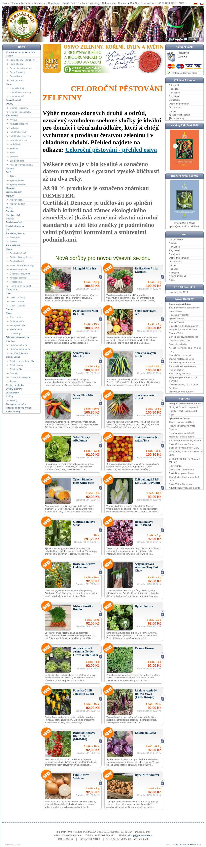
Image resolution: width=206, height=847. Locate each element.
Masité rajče (16, 329)
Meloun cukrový (17, 204)
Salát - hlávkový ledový (21, 257)
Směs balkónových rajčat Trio (183, 337)
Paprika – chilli (13, 215)
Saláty (9, 249)
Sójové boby (16, 76)
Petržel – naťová (14, 222)
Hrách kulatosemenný (20, 92)
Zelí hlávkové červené (20, 136)
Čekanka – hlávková (20, 273)
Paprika (9, 211)
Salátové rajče (17, 321)
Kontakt (122, 3)
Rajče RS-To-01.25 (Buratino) (183, 326)
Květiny (9, 396)
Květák (13, 120)
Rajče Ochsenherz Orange (182, 444)
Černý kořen (12, 289)
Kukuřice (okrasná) (19, 353)
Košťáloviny (12, 115)
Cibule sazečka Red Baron (182, 422)
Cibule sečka (16, 369)
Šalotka (13, 381)
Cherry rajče (16, 317)
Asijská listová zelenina (21, 165)
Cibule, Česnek (13, 357)
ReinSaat (135, 3)
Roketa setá (16, 282)
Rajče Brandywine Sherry (181, 473)
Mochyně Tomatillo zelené (181, 436)
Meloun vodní (16, 200)
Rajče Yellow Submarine (181, 484)
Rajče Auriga (175, 466)
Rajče (9, 313)
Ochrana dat (108, 3)
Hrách (9, 84)
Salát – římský (17, 261)
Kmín (171, 414)
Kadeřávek (15, 144)
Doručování (69, 3)
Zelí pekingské (17, 161)
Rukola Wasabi (176, 322)
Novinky (25, 3)
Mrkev (9, 207)
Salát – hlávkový (18, 253)
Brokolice (14, 128)
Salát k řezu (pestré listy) (22, 265)
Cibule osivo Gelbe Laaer (181, 469)
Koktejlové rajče (18, 325)
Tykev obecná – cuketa (17, 337)
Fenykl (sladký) (13, 100)
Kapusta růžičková (19, 124)
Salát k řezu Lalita (177, 344)
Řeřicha (10, 168)
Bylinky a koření (14, 389)
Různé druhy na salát (20, 286)
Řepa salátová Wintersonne (182, 366)
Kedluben (14, 148)
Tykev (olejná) (17, 180)
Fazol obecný (16, 64)
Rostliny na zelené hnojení (19, 408)
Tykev (13, 176)
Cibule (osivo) (16, 365)
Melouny (10, 195)
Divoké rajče (16, 333)
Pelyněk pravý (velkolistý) (181, 433)
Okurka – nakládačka (20, 112)
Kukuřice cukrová (18, 345)
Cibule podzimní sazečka (22, 361)
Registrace (54, 3)
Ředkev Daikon (176, 370)
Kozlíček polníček (18, 278)
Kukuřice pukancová (20, 349)
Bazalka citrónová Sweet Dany (184, 448)
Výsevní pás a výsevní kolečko (21, 52)
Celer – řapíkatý (18, 305)
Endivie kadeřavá (18, 269)
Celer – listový (17, 301)
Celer (8, 293)
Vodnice (14, 156)
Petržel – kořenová (15, 226)
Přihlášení (174, 85)
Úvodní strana (10, 3)
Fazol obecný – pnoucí (21, 68)
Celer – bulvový (17, 297)
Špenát (9, 309)
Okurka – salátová (19, 108)
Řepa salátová (13, 245)
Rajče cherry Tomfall (179, 315)
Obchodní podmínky (89, 3)
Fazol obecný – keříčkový (22, 59)
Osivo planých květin (16, 404)
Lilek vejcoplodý (14, 192)
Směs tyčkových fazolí (180, 355)
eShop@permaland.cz (140, 835)
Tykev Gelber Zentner (179, 418)
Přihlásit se (39, 3)
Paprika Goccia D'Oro (179, 340)
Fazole (9, 55)
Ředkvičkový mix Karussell (182, 362)
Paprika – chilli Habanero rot (183, 411)
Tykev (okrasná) (18, 184)
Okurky (9, 103)
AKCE (172, 280)
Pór (7, 229)
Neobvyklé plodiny (15, 385)
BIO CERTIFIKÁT (177, 276)
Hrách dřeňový (17, 88)
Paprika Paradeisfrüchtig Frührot (185, 440)
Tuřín (12, 152)
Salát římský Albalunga (180, 373)
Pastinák (10, 218)
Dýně (8, 172)
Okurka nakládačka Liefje (181, 358)
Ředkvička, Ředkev (15, 233)
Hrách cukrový (17, 96)
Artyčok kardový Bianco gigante (184, 488)
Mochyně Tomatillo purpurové (183, 407)
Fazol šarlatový (17, 72)
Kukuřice (10, 341)
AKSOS (178, 845)
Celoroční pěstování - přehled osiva (111, 149)
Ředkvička (15, 237)
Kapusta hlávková (18, 140)
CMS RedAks (190, 845)
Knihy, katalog (13, 411)
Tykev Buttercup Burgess (181, 391)
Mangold (10, 188)
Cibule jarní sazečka (20, 377)
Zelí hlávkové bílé (18, 132)
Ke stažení (148, 3)
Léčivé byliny (12, 392)
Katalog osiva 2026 (178, 292)
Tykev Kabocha (176, 318)
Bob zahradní (16, 80)
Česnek (13, 373)
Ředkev (13, 241)
